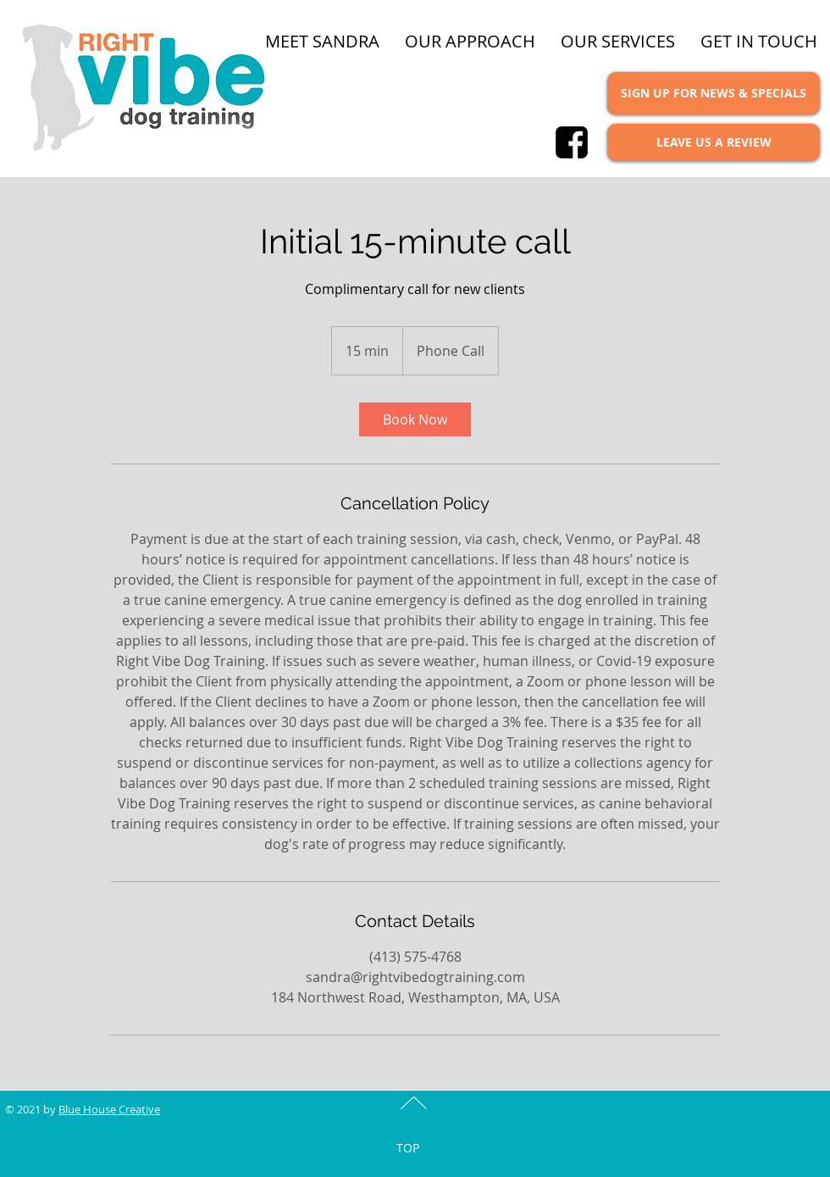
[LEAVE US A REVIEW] (713, 142)
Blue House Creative (109, 1109)
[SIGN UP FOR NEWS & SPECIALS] (713, 93)
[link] (415, 419)
